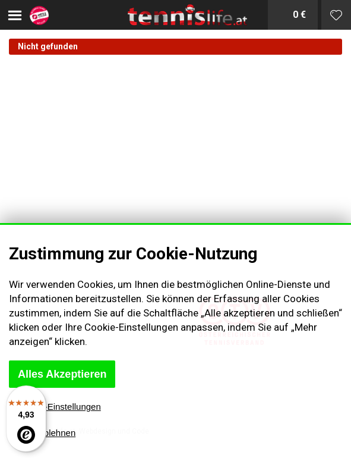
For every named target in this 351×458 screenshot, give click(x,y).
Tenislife (175, 15)
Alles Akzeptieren (62, 374)
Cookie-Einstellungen (59, 406)
